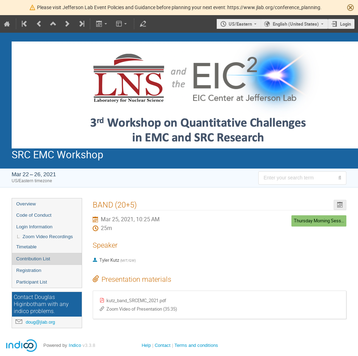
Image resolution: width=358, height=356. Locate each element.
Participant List (31, 282)
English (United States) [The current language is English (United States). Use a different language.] (296, 24)
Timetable (26, 246)
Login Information (34, 226)
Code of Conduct (33, 215)
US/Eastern (240, 24)
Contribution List (33, 258)
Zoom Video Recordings (48, 236)
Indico (75, 345)
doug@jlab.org (40, 322)
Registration (28, 270)
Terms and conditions (196, 345)
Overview (26, 203)
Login (345, 24)
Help (146, 345)
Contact (163, 345)
